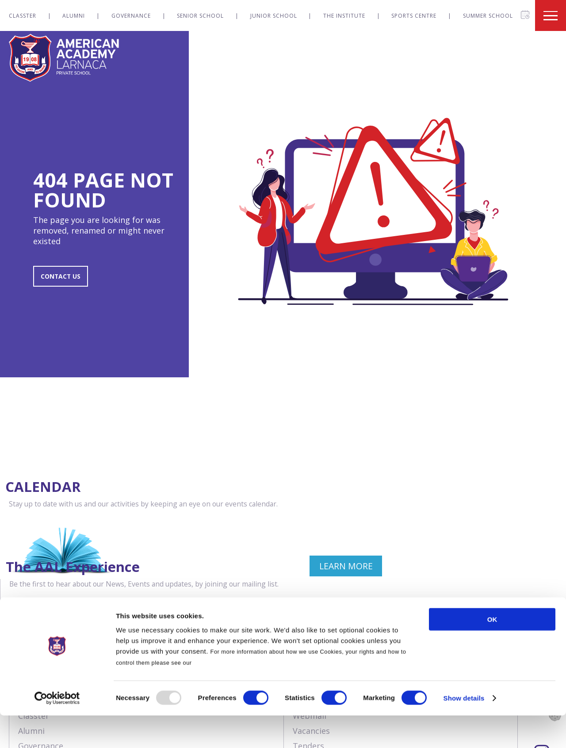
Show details (464, 730)
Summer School (488, 15)
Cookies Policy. (216, 694)
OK (492, 652)
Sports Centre (413, 15)
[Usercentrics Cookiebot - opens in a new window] (57, 730)
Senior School (200, 15)
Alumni (73, 15)
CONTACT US (65, 279)
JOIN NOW (516, 577)
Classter (22, 15)
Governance (131, 15)
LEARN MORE (233, 577)
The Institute (344, 15)
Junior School (273, 15)
